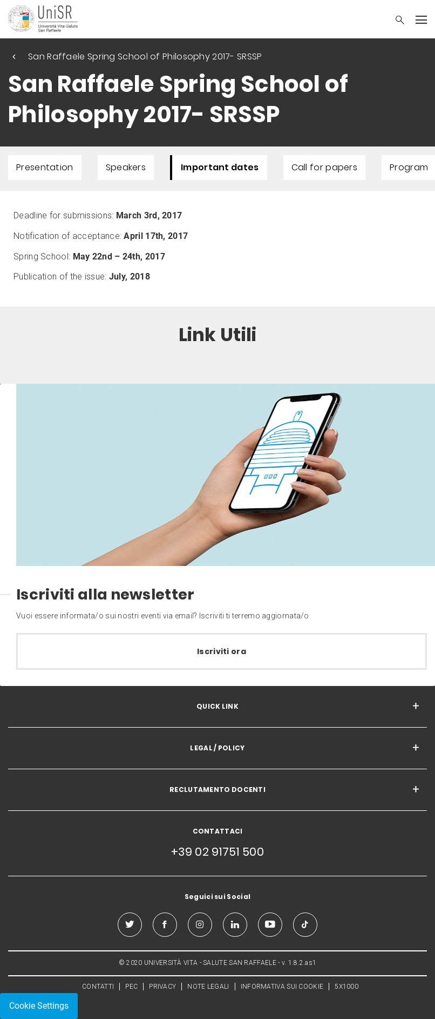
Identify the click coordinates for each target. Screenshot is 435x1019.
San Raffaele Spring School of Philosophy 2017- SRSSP (145, 56)
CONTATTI (98, 986)
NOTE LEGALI (208, 986)
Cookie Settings (39, 1006)
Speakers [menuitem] (126, 167)
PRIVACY (162, 986)
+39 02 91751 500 (217, 852)
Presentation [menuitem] (44, 167)
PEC (131, 986)
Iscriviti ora (221, 651)
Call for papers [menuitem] (324, 167)
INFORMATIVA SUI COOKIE (282, 986)
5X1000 (346, 986)
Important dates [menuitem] (220, 167)
